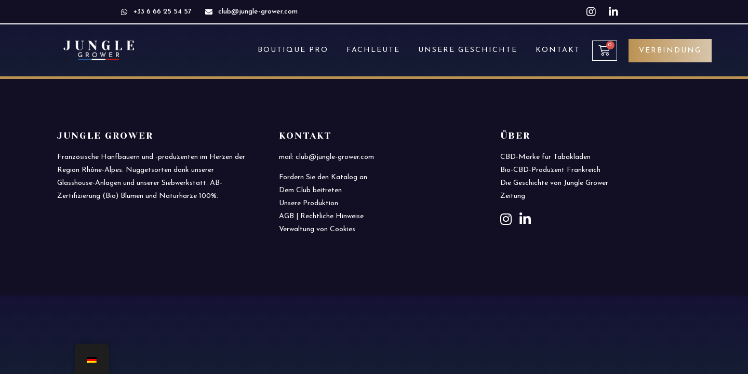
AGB (286, 216)
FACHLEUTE (373, 50)
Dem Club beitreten (310, 190)
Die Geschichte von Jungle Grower (554, 183)
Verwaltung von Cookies (317, 229)
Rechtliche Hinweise (332, 216)
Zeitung (512, 196)
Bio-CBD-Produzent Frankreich (550, 170)
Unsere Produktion (308, 203)
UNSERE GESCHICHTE (467, 50)
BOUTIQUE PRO (293, 50)
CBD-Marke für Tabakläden (545, 157)
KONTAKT (558, 50)
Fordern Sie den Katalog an (323, 177)
